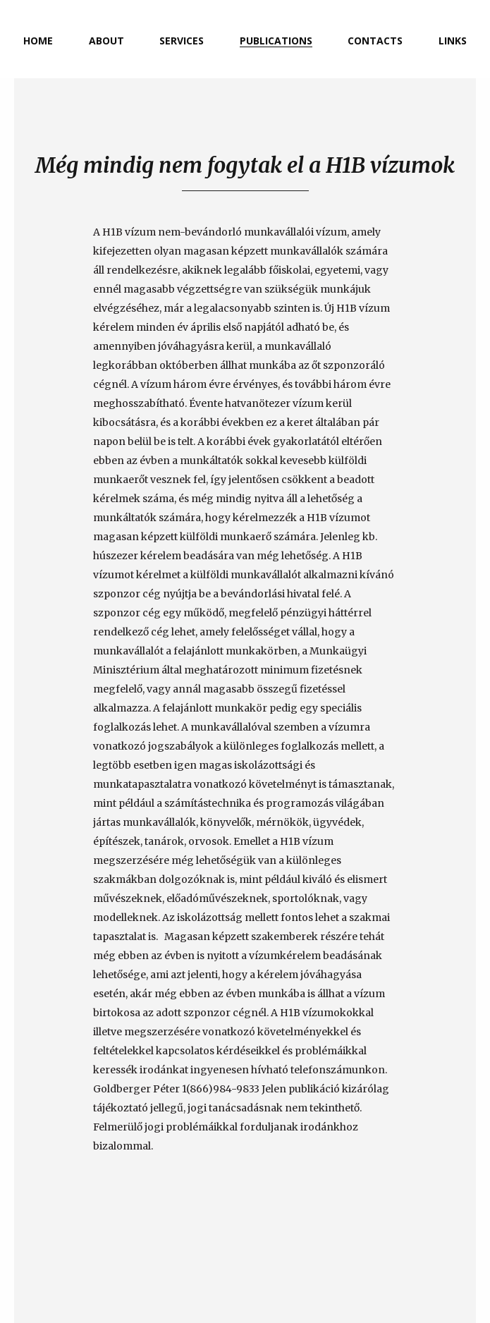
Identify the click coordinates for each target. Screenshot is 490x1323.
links (453, 40)
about (106, 40)
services (181, 40)
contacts (375, 40)
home (38, 40)
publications (276, 40)
